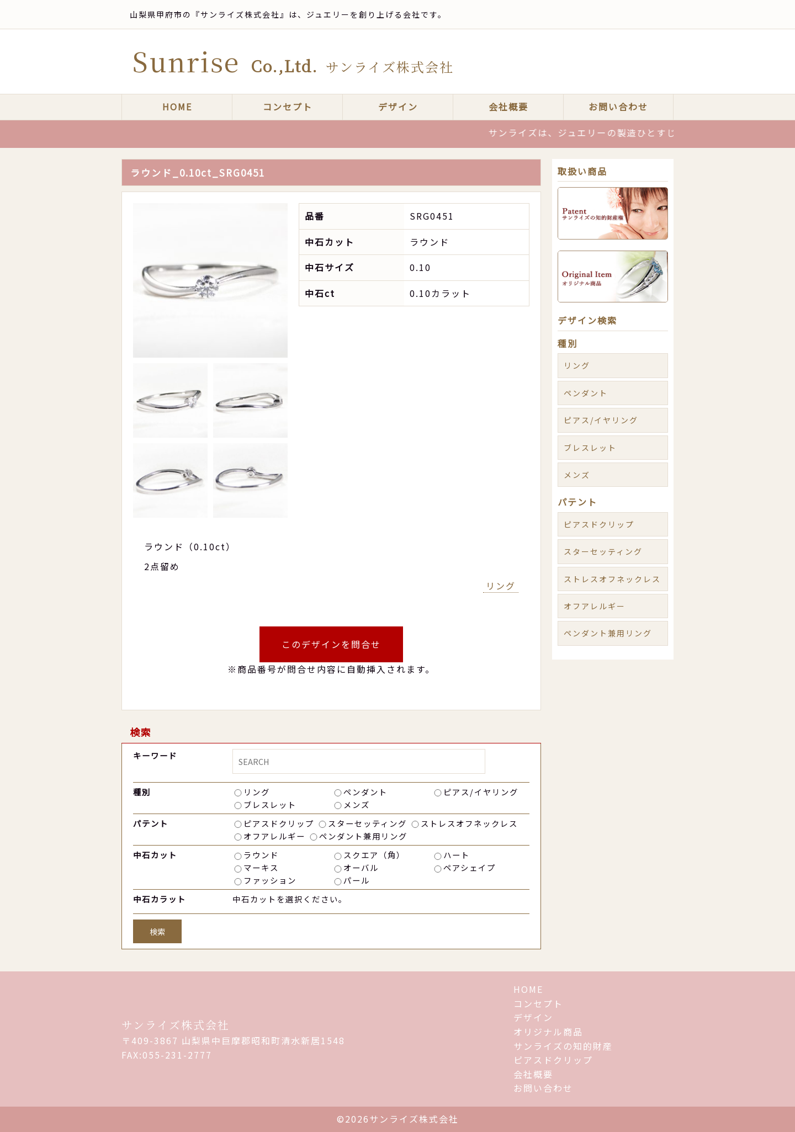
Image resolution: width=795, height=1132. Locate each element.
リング (501, 585)
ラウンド (261, 854)
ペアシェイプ (469, 867)
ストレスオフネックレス (469, 823)
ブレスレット (269, 804)
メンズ (356, 804)
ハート (456, 854)
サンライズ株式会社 (175, 1025)
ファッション (269, 880)
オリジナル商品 (548, 1031)
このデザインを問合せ (331, 644)
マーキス (261, 867)
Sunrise (293, 61)
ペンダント (365, 792)
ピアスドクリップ (278, 823)
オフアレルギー (274, 836)
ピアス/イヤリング (480, 792)
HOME (177, 106)
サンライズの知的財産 (563, 1046)
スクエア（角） (374, 854)
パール (356, 880)
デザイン (398, 106)
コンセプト (287, 106)
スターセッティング (367, 823)
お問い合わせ (618, 106)
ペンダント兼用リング (363, 836)
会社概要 (508, 106)
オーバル (361, 867)
